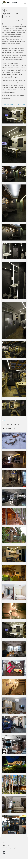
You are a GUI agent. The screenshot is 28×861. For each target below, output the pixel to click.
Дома (6, 428)
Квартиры (11, 428)
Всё (3, 428)
